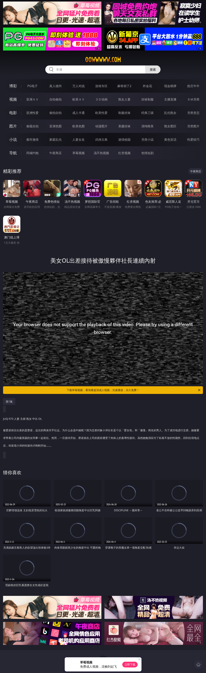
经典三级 (147, 113)
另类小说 (147, 139)
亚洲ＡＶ (32, 99)
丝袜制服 (147, 99)
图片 (13, 126)
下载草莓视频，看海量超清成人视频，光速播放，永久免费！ (134, 390)
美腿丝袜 (124, 126)
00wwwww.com (103, 60)
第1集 (9, 401)
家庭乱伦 (55, 139)
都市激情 (32, 139)
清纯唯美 (147, 126)
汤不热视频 (101, 153)
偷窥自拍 (32, 126)
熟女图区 (170, 126)
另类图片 (193, 126)
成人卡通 (78, 113)
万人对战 (78, 86)
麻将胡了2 (124, 86)
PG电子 (32, 86)
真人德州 (55, 86)
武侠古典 (101, 139)
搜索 (153, 69)
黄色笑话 (170, 139)
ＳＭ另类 (193, 99)
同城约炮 (32, 153)
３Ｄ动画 (101, 99)
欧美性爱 (101, 113)
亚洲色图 (55, 126)
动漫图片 (101, 126)
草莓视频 (78, 153)
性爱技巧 (193, 139)
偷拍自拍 (55, 113)
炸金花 (147, 86)
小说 (13, 139)
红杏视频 (124, 153)
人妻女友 (78, 139)
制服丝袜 (124, 113)
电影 (13, 112)
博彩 (13, 85)
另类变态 (193, 113)
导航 (13, 152)
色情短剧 (147, 153)
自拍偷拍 (55, 99)
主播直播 (170, 99)
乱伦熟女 (170, 113)
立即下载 (130, 664)
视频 (13, 99)
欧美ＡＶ (78, 99)
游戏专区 (101, 86)
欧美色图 (78, 126)
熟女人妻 (124, 99)
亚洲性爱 (32, 113)
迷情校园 (124, 139)
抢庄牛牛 (193, 86)
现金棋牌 (170, 86)
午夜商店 (55, 153)
